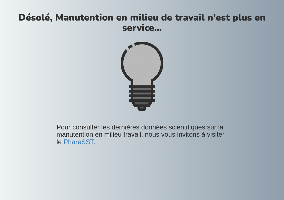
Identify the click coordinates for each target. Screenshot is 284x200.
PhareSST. (79, 142)
